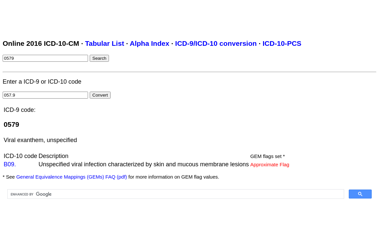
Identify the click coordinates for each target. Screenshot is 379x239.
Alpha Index (149, 43)
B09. (10, 164)
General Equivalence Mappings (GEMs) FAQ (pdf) (71, 177)
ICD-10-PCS (281, 43)
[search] (175, 194)
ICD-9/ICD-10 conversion (216, 43)
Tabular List (104, 43)
